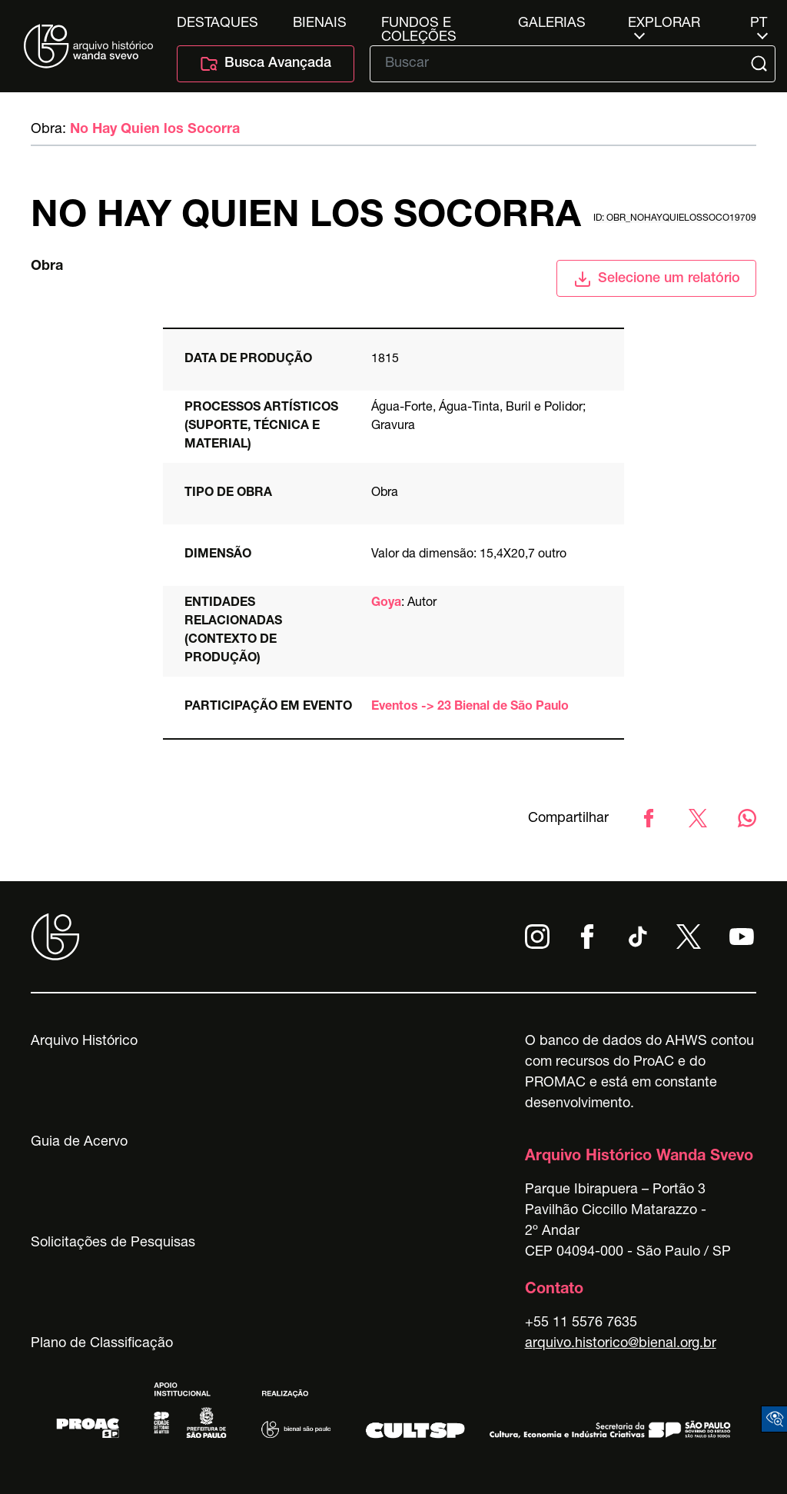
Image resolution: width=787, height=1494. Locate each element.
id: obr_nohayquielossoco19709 (674, 218)
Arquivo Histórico (84, 1042)
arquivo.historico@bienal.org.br (620, 1344)
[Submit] (760, 63)
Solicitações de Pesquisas (113, 1243)
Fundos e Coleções (419, 24)
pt (758, 24)
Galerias (552, 24)
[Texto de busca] (562, 63)
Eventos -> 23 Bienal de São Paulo (470, 707)
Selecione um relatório (656, 279)
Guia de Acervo (79, 1143)
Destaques (217, 24)
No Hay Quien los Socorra (155, 130)
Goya (386, 603)
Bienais (320, 24)
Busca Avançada (265, 64)
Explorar (664, 24)
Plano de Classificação (102, 1344)
